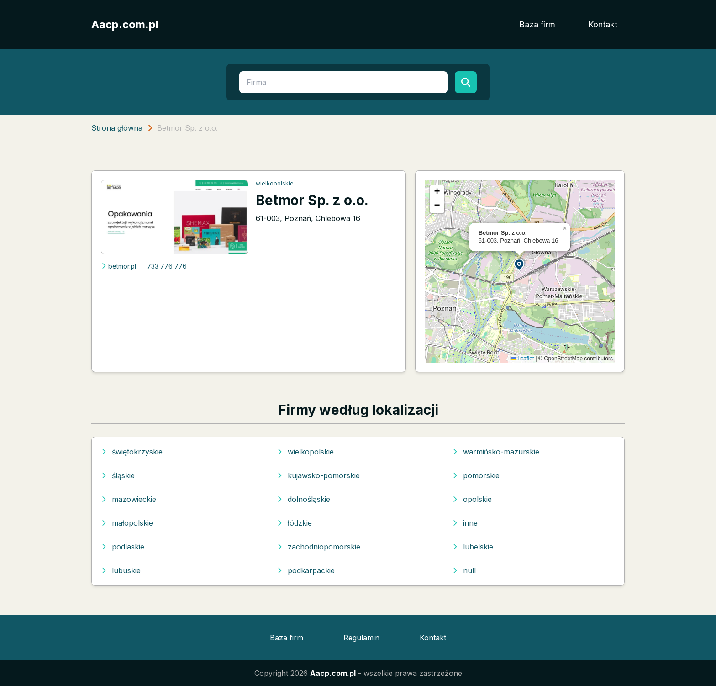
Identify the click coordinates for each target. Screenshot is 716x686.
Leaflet (522, 358)
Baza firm (537, 24)
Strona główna (116, 127)
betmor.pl (118, 266)
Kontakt (602, 24)
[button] (520, 264)
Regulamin (361, 637)
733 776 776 (167, 266)
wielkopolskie (275, 183)
